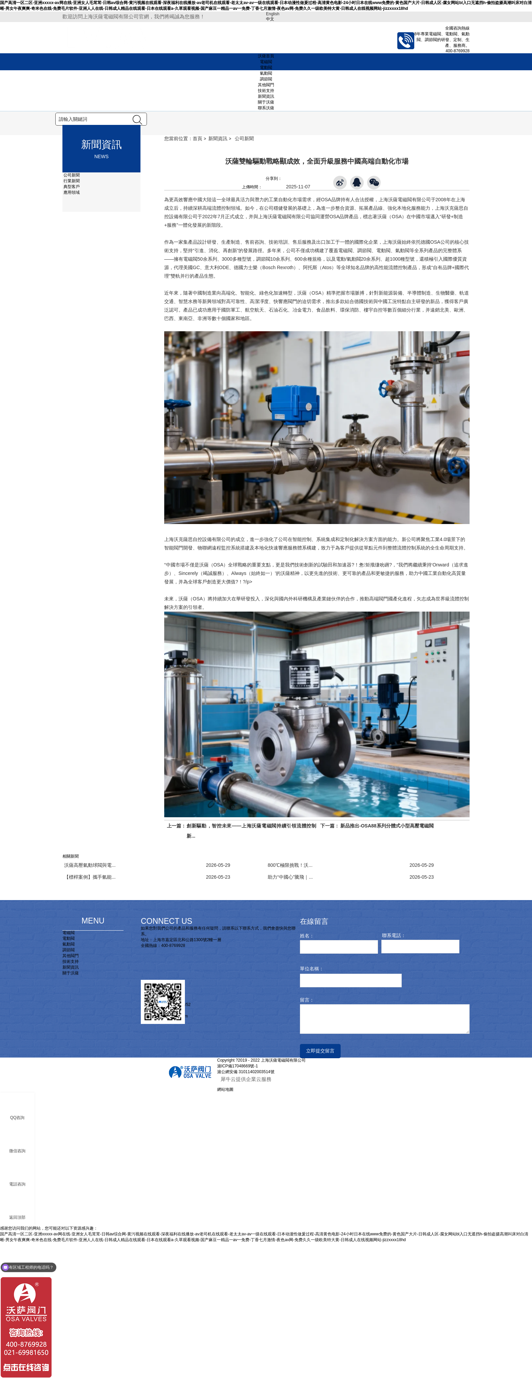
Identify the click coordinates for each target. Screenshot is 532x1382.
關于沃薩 (266, 102)
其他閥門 (266, 84)
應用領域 (71, 331)
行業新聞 (71, 320)
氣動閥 (266, 73)
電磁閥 (266, 61)
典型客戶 (71, 325)
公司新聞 (71, 314)
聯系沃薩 (266, 108)
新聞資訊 (266, 96)
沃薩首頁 (266, 56)
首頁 (197, 277)
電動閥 (266, 67)
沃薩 (302, 432)
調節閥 (266, 79)
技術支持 (266, 90)
